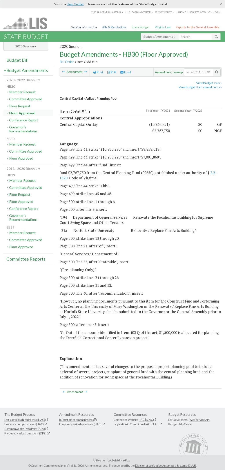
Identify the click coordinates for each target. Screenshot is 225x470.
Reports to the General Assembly (197, 27)
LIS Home (99, 460)
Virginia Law (163, 27)
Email (125, 72)
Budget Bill (17, 60)
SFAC (149, 419)
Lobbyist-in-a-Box (119, 460)
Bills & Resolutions (114, 27)
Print (98, 72)
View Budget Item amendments (200, 87)
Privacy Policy (163, 12)
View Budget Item (209, 83)
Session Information (84, 27)
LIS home (181, 12)
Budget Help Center (180, 424)
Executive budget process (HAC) (24, 424)
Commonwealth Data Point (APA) (24, 428)
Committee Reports (25, 258)
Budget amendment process (76, 419)
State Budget (141, 27)
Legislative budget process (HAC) (24, 419)
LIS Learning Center (139, 12)
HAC (142, 419)
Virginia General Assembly (107, 12)
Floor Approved (22, 113)
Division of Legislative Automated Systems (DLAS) (165, 465)
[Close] (221, 4)
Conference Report (23, 120)
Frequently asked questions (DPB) (25, 433)
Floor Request (19, 106)
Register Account (199, 12)
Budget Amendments (159, 36)
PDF (111, 72)
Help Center (75, 4)
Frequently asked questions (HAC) (80, 424)
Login (217, 12)
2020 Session (25, 46)
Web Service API (199, 419)
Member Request (22, 92)
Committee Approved (25, 99)
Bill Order (67, 62)
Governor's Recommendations (23, 129)
